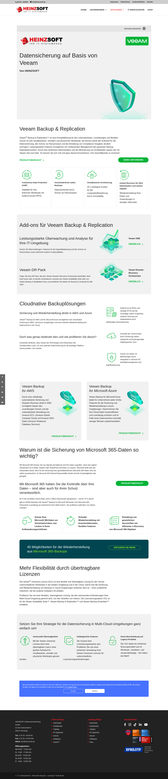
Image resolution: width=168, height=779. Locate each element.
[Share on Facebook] (2, 376)
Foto (91, 742)
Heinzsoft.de (25, 776)
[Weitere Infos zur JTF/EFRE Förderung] (133, 749)
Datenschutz (125, 2)
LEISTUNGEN (116, 10)
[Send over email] (2, 397)
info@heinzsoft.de (28, 741)
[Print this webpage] (2, 402)
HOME (83, 10)
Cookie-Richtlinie (138, 2)
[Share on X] (2, 381)
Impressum (114, 2)
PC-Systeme (58, 732)
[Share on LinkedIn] (2, 392)
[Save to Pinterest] (2, 387)
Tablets (56, 729)
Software (57, 739)
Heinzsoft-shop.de (39, 776)
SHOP (150, 10)
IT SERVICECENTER (136, 10)
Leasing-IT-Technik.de (55, 776)
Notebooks (57, 726)
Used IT (56, 742)
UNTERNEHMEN (97, 10)
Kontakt (150, 2)
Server (56, 736)
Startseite (57, 723)
